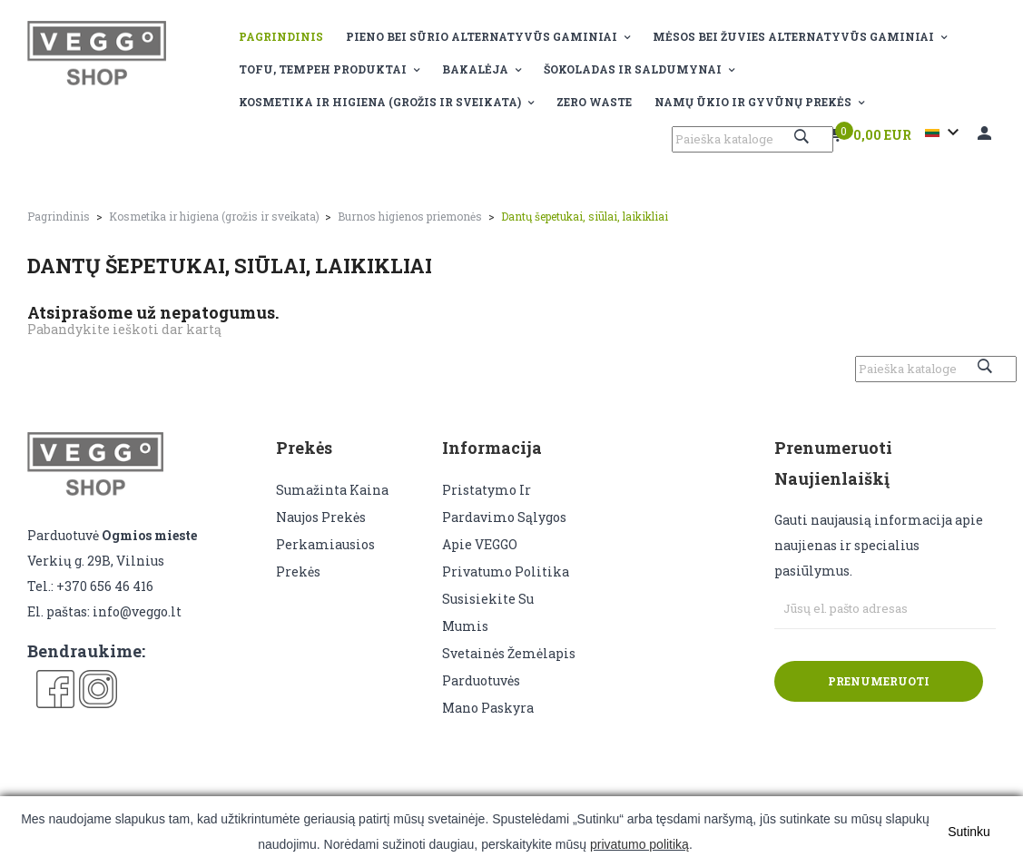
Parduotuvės (481, 680)
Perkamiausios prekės (325, 558)
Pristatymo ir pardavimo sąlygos (504, 503)
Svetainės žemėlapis (508, 653)
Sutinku (969, 831)
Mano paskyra (488, 707)
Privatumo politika (505, 571)
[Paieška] (752, 139)
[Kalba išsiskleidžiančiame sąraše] (944, 132)
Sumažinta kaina (332, 489)
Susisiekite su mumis (488, 612)
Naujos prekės (321, 517)
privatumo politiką (639, 844)
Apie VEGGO (479, 544)
